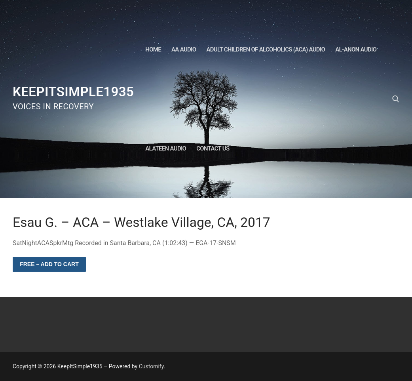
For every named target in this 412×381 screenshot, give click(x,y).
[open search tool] (395, 99)
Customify (151, 366)
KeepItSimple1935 (73, 91)
